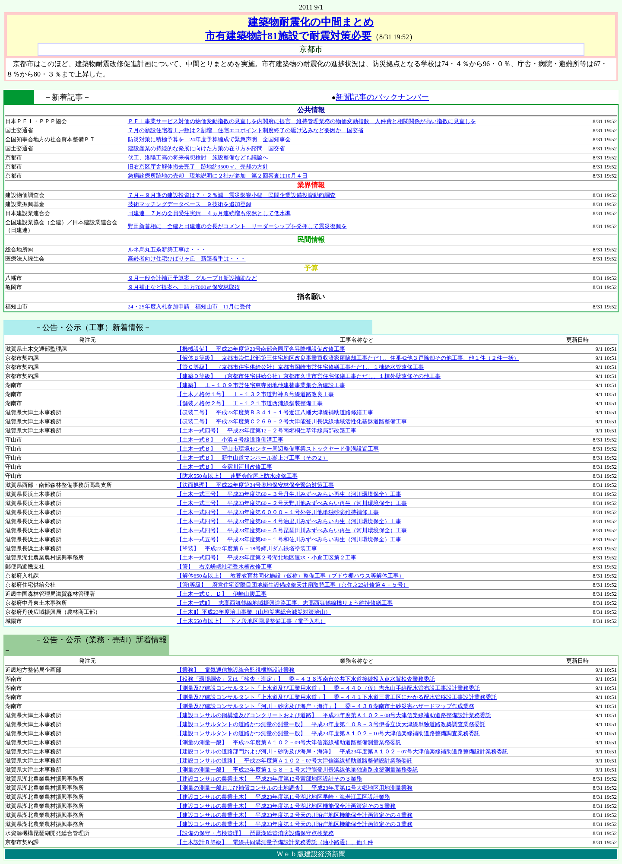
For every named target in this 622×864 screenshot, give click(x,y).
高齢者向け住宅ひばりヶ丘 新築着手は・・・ (187, 258)
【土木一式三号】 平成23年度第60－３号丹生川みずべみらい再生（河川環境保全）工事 (289, 494)
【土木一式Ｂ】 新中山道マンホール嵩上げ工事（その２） (252, 457)
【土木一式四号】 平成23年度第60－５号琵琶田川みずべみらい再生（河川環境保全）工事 (292, 530)
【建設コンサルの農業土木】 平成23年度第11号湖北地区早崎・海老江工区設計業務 (283, 797)
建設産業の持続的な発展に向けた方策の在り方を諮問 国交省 (206, 148)
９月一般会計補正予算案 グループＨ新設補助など (192, 278)
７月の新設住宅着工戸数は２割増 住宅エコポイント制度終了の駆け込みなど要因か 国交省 (246, 130)
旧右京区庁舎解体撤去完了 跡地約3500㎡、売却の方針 (198, 166)
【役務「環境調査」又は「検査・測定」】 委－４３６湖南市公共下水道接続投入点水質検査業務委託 (306, 679)
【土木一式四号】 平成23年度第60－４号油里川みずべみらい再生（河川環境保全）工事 (289, 521)
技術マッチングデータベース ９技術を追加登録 (189, 204)
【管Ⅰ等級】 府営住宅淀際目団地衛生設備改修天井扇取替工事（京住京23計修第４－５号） (293, 584)
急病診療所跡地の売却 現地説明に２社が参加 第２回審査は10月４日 (218, 175)
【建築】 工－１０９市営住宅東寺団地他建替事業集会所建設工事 (261, 385)
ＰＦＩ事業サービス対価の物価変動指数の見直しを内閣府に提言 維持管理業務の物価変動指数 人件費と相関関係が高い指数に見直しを (302, 121)
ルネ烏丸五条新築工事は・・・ (167, 249)
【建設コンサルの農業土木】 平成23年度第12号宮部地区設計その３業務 (269, 778)
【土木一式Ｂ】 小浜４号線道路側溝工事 (230, 439)
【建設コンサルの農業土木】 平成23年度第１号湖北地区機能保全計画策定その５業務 (286, 806)
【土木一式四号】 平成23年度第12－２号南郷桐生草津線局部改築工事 (266, 430)
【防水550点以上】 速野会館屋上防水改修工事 (237, 476)
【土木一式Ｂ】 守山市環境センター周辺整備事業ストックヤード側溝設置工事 (278, 448)
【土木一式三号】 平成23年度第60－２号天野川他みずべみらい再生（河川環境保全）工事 (292, 503)
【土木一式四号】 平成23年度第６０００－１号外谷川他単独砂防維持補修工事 (278, 512)
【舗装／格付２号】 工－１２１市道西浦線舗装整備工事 (250, 403)
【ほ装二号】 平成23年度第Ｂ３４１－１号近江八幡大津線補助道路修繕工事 (275, 412)
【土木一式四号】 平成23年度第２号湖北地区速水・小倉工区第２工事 (266, 557)
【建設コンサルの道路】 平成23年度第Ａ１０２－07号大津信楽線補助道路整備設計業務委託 (295, 760)
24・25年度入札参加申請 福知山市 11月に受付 (189, 306)
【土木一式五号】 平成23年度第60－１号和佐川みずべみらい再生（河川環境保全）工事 (289, 539)
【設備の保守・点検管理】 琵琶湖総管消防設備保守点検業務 (255, 833)
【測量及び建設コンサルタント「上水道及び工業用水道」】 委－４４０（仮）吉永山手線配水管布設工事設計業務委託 (328, 688)
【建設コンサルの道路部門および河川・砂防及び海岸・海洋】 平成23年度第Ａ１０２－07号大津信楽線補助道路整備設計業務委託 (342, 751)
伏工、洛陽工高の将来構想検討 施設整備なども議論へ (198, 157)
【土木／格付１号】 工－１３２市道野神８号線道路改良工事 (255, 394)
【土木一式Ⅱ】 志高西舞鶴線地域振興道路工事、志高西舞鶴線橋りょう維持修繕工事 (285, 603)
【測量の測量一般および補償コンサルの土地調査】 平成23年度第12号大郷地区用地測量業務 (295, 788)
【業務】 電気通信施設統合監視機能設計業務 (236, 670)
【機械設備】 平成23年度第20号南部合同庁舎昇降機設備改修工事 (261, 349)
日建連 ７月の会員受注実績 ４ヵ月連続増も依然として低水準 (209, 213)
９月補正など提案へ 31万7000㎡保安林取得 (184, 287)
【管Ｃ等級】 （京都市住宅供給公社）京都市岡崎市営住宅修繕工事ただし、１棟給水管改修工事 (300, 367)
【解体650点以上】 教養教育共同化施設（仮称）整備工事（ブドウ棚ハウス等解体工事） (290, 575)
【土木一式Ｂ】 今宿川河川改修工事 (224, 467)
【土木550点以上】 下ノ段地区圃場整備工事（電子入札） (251, 621)
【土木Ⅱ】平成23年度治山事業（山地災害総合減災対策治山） (254, 612)
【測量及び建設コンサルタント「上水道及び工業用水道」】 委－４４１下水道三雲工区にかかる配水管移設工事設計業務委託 (337, 697)
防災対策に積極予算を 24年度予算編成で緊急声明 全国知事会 (209, 139)
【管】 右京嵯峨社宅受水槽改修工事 (224, 566)
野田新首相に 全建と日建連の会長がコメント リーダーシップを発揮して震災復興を (237, 226)
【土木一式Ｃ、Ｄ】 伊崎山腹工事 (222, 594)
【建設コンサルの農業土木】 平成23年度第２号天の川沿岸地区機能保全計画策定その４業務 (295, 815)
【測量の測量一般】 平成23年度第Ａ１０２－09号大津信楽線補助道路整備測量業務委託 (289, 742)
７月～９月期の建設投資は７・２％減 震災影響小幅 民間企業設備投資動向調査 (232, 195)
